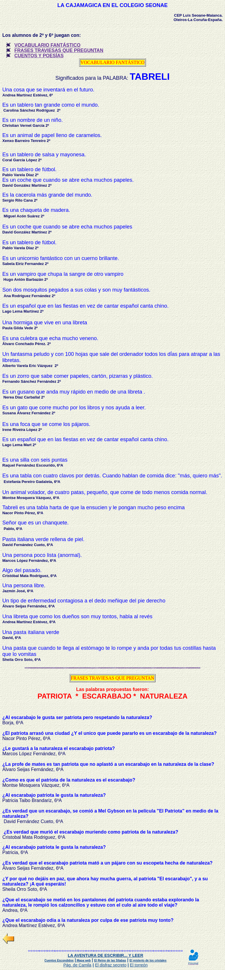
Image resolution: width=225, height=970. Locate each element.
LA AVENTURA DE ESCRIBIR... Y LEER (105, 955)
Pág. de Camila (77, 965)
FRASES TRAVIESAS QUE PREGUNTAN (58, 50)
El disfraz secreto (110, 965)
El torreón (139, 965)
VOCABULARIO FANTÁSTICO (47, 45)
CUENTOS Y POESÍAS (39, 55)
